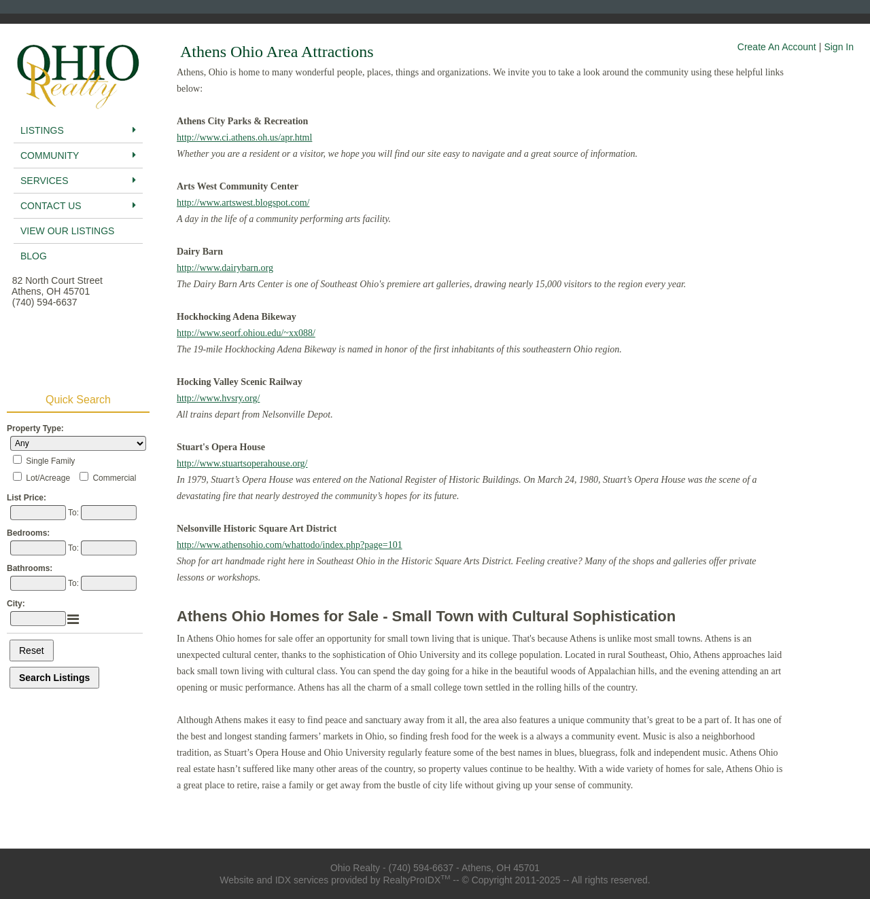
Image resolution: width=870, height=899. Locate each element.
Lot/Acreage (48, 478)
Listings (78, 130)
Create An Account (776, 46)
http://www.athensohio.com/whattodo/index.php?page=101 (289, 545)
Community (78, 155)
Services (78, 180)
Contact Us (78, 205)
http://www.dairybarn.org (225, 268)
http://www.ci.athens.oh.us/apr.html (244, 137)
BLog (33, 256)
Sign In (839, 46)
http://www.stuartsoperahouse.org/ (242, 463)
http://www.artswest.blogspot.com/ (243, 203)
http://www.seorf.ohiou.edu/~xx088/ (246, 333)
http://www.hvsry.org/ (218, 398)
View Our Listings (67, 230)
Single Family (50, 461)
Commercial (114, 478)
